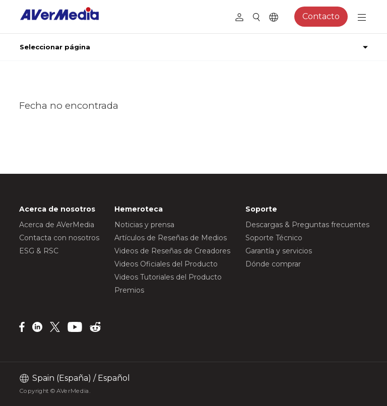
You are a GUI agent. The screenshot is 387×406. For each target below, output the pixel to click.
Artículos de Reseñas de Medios (170, 237)
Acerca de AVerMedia (56, 224)
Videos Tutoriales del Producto (168, 277)
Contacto (321, 16)
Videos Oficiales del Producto (166, 263)
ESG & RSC (38, 250)
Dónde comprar (273, 263)
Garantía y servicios (278, 250)
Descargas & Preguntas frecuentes (307, 224)
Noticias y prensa (144, 224)
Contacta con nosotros (59, 237)
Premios (129, 290)
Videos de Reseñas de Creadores (172, 250)
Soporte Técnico (273, 237)
